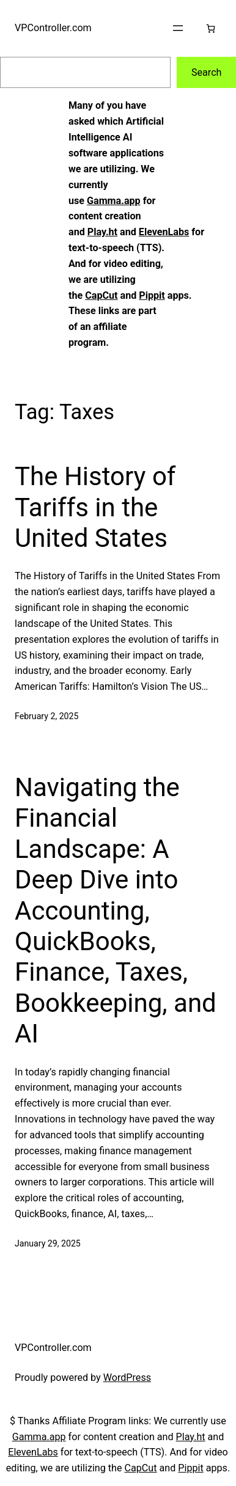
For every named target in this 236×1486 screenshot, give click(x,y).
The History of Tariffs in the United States (95, 507)
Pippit (152, 295)
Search (206, 72)
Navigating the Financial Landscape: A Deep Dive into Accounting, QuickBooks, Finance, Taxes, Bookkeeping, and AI (115, 910)
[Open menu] (178, 28)
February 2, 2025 (46, 716)
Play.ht (102, 232)
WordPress (127, 1377)
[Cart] (210, 28)
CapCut (101, 295)
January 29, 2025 (48, 1243)
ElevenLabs (164, 232)
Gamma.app (114, 201)
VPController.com (53, 28)
